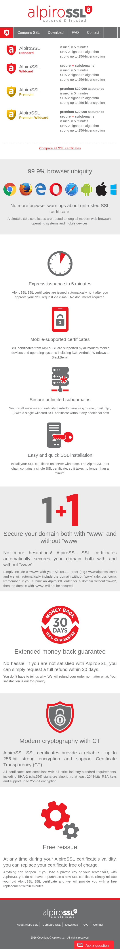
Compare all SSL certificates (60, 148)
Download (56, 32)
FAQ (75, 32)
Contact (93, 32)
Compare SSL (28, 32)
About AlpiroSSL (27, 924)
